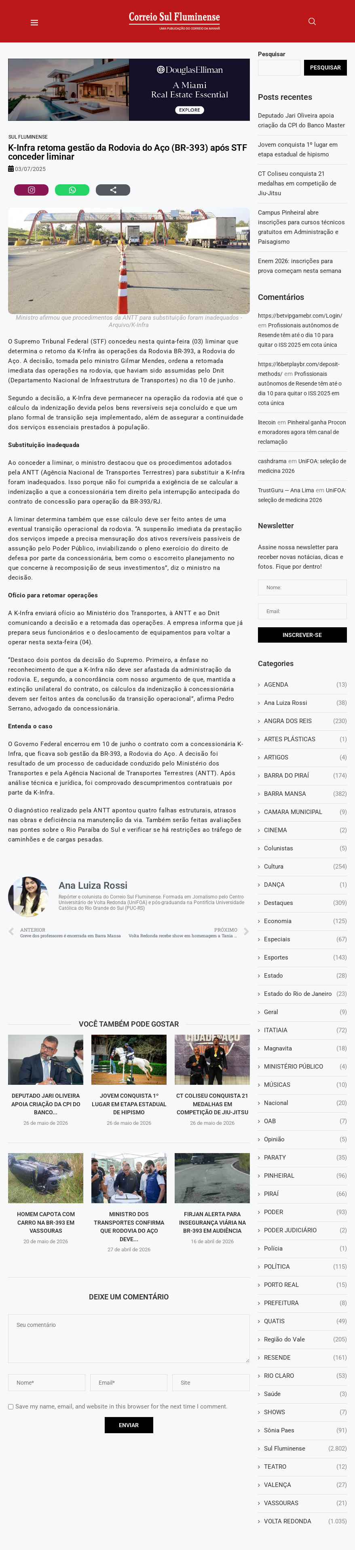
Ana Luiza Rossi (305, 703)
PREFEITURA (305, 1303)
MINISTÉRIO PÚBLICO (305, 1067)
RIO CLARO (305, 1376)
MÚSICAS (305, 1085)
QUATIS (305, 1321)
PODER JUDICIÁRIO (305, 1230)
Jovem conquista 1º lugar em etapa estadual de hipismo (129, 1104)
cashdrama (272, 461)
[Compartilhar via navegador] (113, 190)
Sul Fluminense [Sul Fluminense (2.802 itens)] (28, 137)
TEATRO (305, 1467)
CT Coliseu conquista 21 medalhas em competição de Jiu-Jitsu (212, 1104)
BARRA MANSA (305, 794)
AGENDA (305, 685)
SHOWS (305, 1412)
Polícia (305, 1248)
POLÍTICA (305, 1267)
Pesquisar (271, 54)
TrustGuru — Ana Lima (286, 490)
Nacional (305, 1103)
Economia (305, 921)
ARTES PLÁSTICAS (305, 739)
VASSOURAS (305, 1503)
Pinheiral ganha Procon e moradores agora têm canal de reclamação (302, 432)
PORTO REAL (305, 1285)
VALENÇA (305, 1485)
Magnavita (305, 1048)
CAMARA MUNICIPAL (305, 812)
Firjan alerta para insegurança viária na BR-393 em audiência (212, 1222)
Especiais (305, 939)
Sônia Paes (305, 1430)
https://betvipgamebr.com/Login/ (300, 315)
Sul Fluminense (305, 1449)
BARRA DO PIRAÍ (305, 776)
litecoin (267, 422)
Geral (305, 1012)
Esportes (305, 957)
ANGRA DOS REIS (305, 721)
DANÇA (305, 885)
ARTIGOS (305, 757)
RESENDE (305, 1358)
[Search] (312, 21)
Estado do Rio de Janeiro (305, 994)
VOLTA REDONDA (305, 1521)
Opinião (305, 1139)
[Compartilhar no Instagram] (31, 190)
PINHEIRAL (305, 1176)
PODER (305, 1212)
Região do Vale (305, 1339)
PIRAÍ (305, 1194)
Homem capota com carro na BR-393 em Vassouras (46, 1222)
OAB (305, 1121)
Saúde (305, 1394)
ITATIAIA (305, 1030)
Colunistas (305, 848)
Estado (305, 976)
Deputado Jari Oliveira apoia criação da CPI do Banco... (45, 1104)
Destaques (305, 903)
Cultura (305, 867)
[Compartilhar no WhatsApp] (72, 190)
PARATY (305, 1158)
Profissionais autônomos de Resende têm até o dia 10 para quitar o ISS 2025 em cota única (298, 335)
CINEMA (305, 830)
